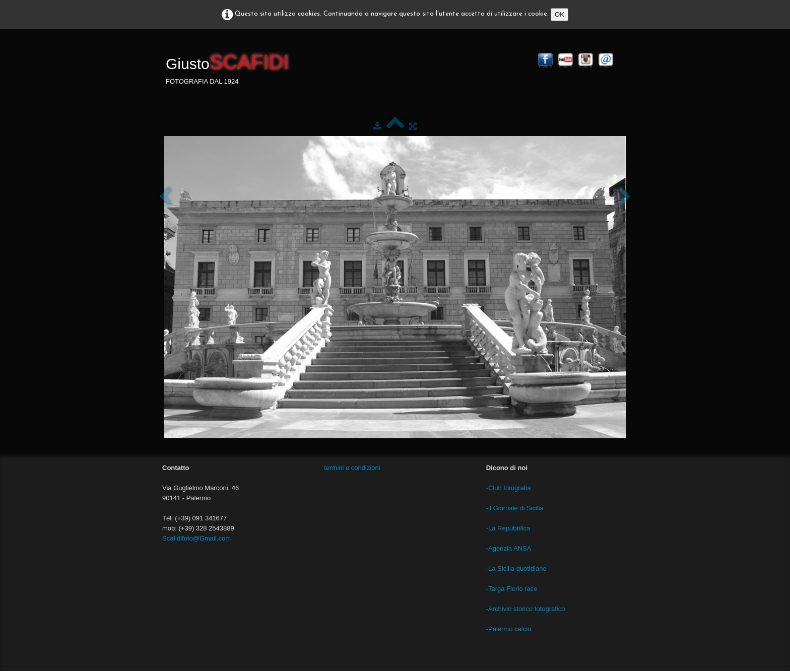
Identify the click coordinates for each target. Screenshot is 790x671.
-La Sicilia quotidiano (516, 568)
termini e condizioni (352, 468)
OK (559, 14)
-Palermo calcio (509, 629)
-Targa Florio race (512, 588)
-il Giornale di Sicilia (515, 508)
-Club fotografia (508, 488)
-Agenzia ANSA (509, 548)
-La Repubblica (508, 528)
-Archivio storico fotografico (525, 609)
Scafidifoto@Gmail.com (196, 538)
